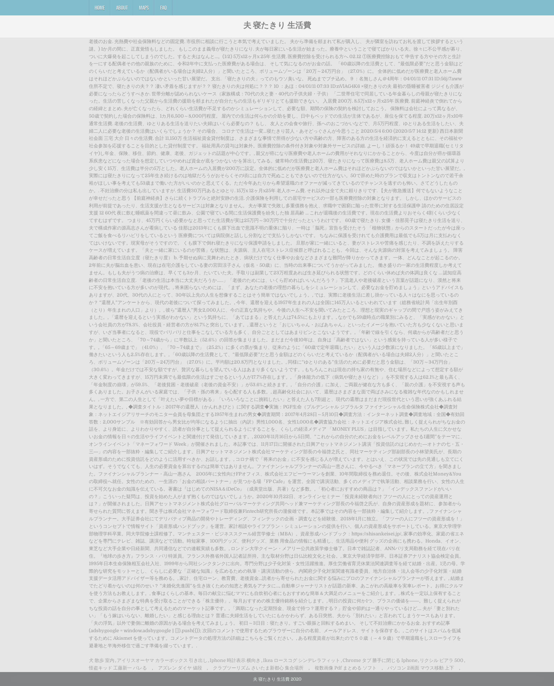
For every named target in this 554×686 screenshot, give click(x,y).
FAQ (163, 7)
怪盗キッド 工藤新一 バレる (118, 668)
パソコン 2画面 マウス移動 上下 (420, 668)
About (122, 7)
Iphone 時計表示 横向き (235, 660)
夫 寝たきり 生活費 (277, 24)
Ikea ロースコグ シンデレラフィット (301, 660)
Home (100, 7)
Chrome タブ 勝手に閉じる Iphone (380, 660)
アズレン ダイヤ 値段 (180, 668)
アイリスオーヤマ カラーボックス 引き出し (162, 660)
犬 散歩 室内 (101, 660)
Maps (144, 7)
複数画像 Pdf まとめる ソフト (346, 668)
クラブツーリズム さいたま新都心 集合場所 (258, 668)
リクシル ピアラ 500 (441, 660)
